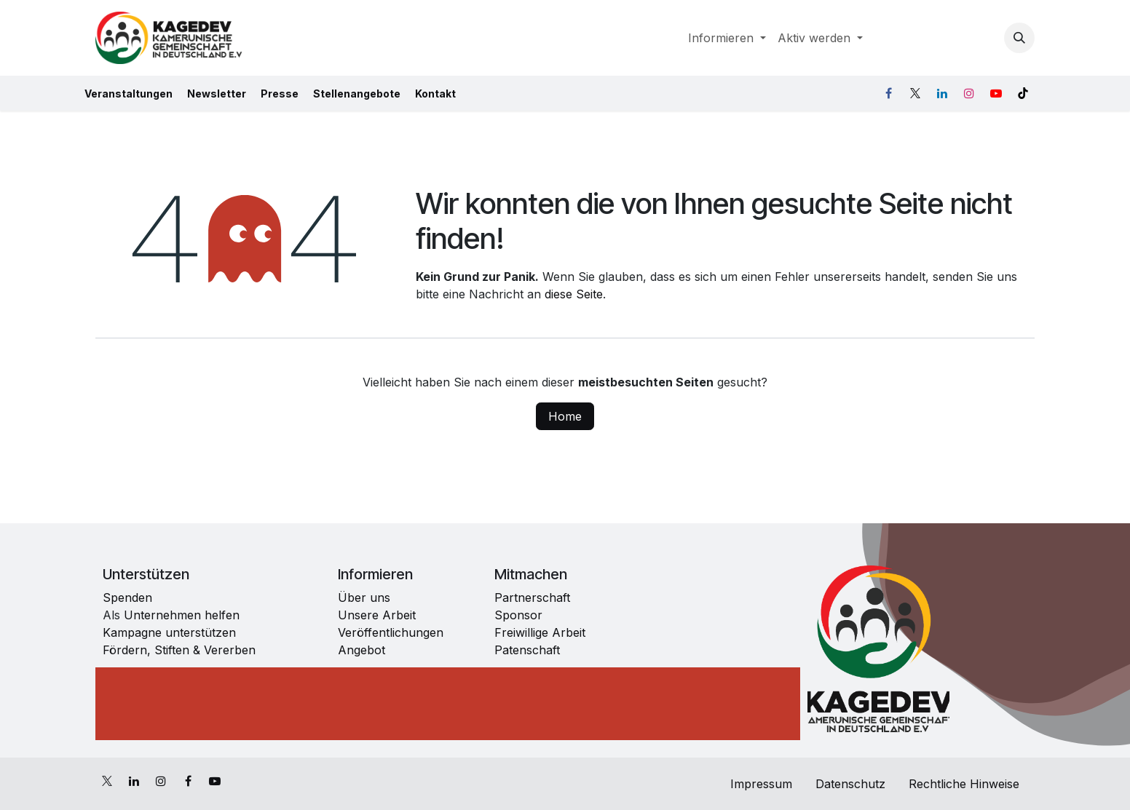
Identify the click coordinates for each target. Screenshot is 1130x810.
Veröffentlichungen (390, 632)
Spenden (127, 597)
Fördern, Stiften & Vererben (179, 650)
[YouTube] (996, 93)
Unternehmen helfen (180, 615)
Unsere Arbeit (377, 615)
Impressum (759, 784)
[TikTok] (1023, 93)
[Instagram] (969, 93)
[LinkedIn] (942, 93)
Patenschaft (527, 650)
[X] (915, 93)
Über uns (364, 597)
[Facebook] (888, 93)
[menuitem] (727, 37)
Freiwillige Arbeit (539, 632)
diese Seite (574, 294)
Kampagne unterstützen (171, 632)
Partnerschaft (532, 597)
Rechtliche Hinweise (966, 784)
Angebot (361, 650)
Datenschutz (850, 784)
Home (565, 416)
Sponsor (518, 615)
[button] (1019, 38)
